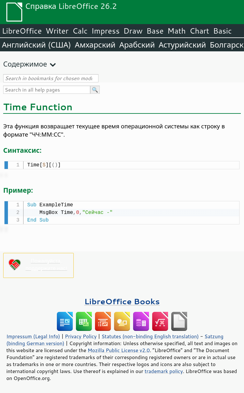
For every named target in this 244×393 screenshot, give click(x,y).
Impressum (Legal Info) (33, 335)
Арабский (137, 44)
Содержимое (25, 64)
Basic (222, 30)
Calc (80, 30)
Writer (56, 30)
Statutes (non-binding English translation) (150, 335)
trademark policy (164, 369)
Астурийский (182, 44)
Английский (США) (36, 44)
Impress (106, 30)
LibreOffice (22, 30)
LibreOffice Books (122, 300)
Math (176, 30)
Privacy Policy (81, 335)
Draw (132, 30)
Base (155, 30)
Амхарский (95, 44)
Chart (199, 30)
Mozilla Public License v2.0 (119, 348)
